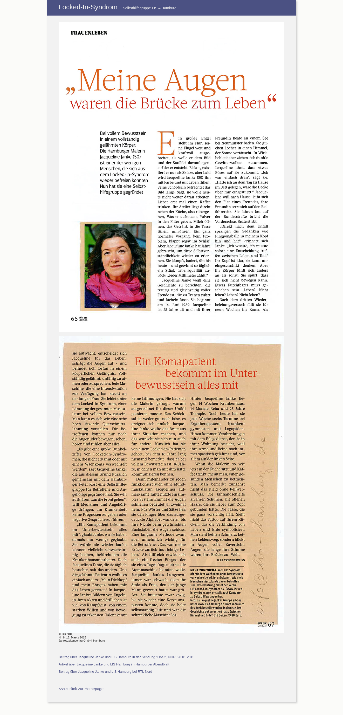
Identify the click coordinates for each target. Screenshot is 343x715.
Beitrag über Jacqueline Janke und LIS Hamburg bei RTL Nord (105, 671)
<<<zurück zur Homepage (81, 688)
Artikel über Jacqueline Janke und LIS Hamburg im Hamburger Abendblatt (114, 664)
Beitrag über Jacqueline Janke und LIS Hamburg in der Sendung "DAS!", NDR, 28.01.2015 (126, 657)
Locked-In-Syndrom (88, 7)
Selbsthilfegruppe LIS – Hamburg (149, 8)
